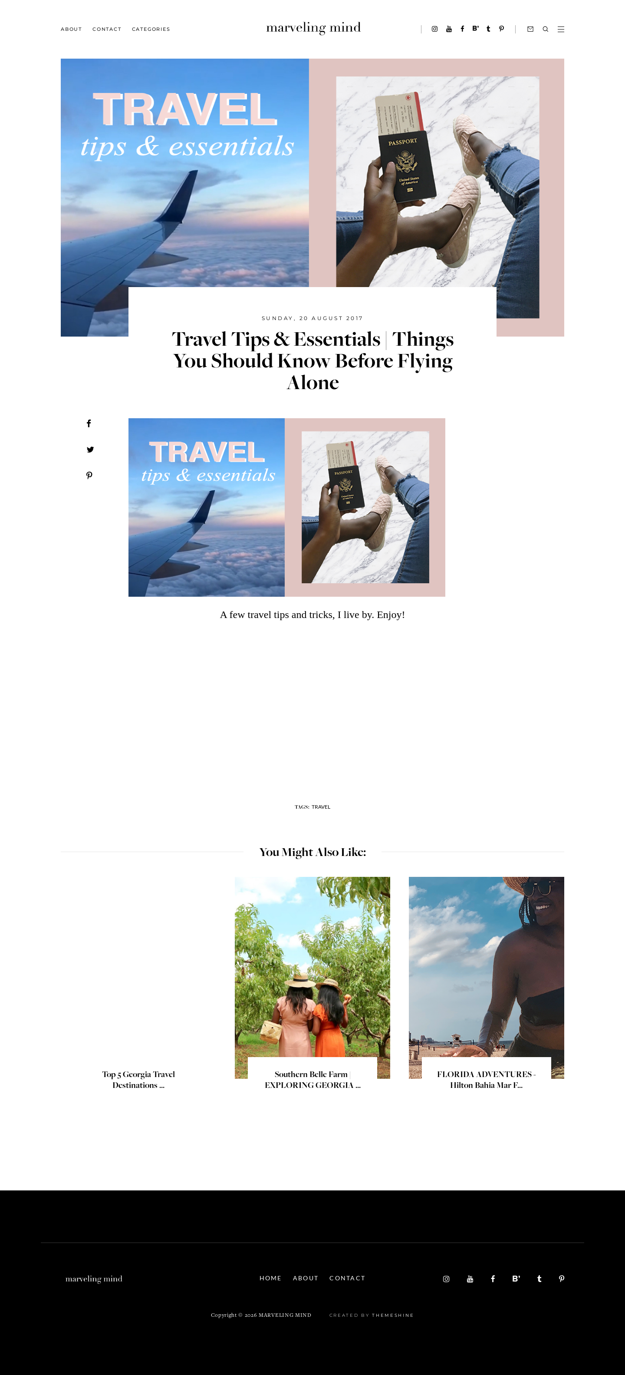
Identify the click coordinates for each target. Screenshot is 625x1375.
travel (321, 806)
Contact (107, 29)
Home (271, 1278)
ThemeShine (393, 1315)
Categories (151, 29)
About (71, 29)
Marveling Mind (285, 1316)
